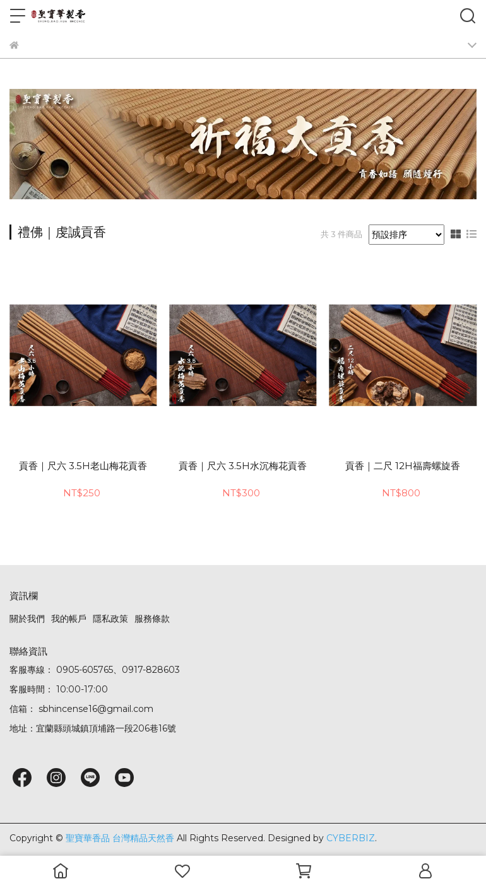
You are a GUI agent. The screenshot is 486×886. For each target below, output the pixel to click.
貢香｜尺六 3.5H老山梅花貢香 (83, 466)
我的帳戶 (68, 618)
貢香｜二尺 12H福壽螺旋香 (402, 466)
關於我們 (27, 618)
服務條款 (152, 618)
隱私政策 (110, 618)
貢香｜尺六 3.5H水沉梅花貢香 (243, 466)
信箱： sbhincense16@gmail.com (81, 708)
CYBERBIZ (350, 838)
